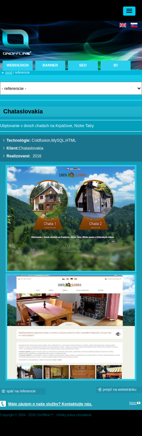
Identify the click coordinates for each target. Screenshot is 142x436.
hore (134, 403)
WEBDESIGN (18, 65)
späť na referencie (21, 391)
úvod (8, 72)
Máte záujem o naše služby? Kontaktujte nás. (50, 404)
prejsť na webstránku (119, 389)
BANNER (50, 65)
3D (115, 65)
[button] (129, 11)
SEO (83, 65)
